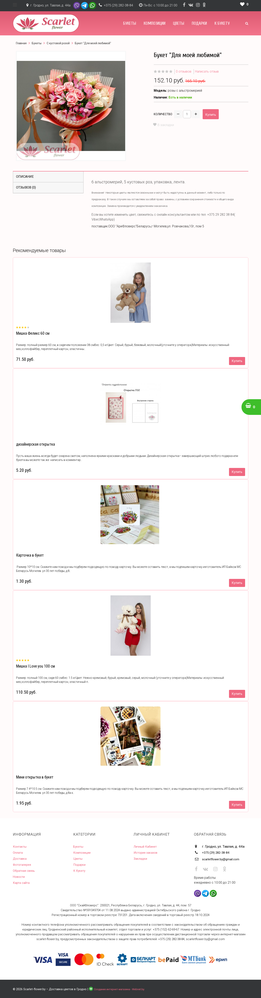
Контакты (20, 846)
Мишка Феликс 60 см (32, 333)
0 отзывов (183, 71)
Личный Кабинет (147, 846)
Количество (163, 114)
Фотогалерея (23, 865)
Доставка (20, 858)
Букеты (129, 23)
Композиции (154, 23)
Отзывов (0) (26, 187)
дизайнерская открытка (34, 444)
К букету (222, 23)
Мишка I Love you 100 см (34, 666)
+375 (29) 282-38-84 (118, 5)
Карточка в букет (29, 555)
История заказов (147, 852)
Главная (21, 43)
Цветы (178, 23)
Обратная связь (25, 871)
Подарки (199, 23)
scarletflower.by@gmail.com (223, 858)
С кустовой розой (58, 43)
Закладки (141, 858)
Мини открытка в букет (33, 777)
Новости (19, 877)
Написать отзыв (207, 71)
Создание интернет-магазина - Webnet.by (123, 988)
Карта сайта (22, 883)
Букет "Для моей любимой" (93, 43)
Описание (25, 176)
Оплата (18, 852)
